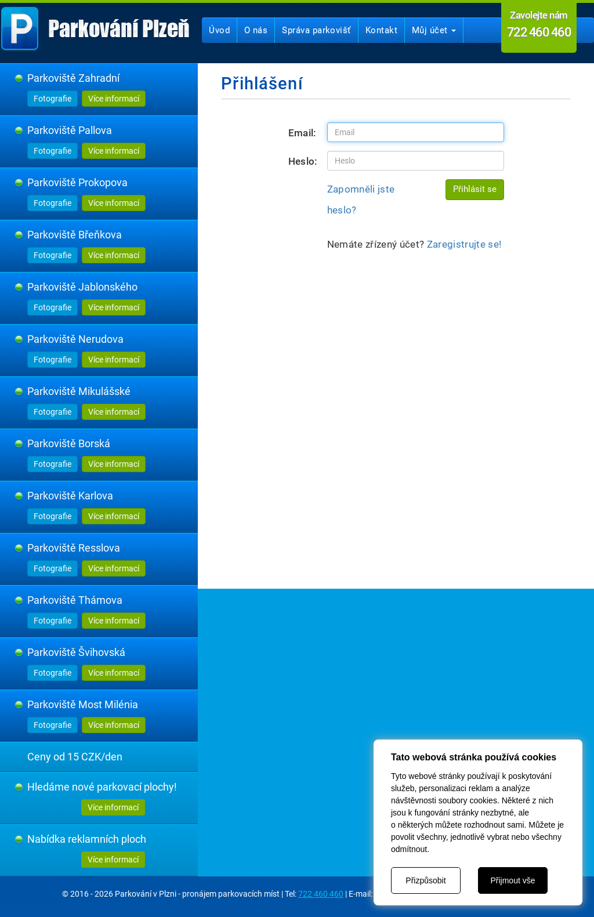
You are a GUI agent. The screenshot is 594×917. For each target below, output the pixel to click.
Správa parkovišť (316, 30)
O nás (255, 30)
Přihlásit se (475, 189)
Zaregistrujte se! (464, 244)
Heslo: (303, 161)
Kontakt (381, 30)
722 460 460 (320, 893)
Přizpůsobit (425, 880)
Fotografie (52, 98)
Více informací (113, 98)
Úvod (219, 30)
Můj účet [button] (434, 30)
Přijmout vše (512, 880)
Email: (302, 133)
